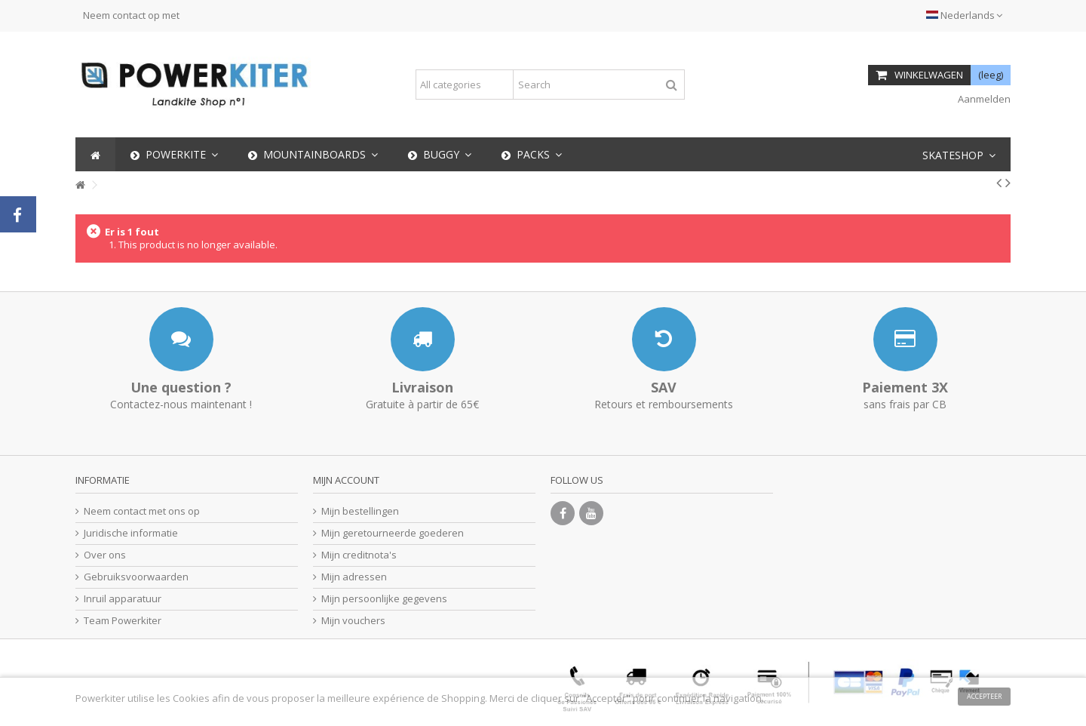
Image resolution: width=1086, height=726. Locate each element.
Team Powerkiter (122, 620)
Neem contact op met (131, 15)
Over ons (105, 555)
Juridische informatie (131, 533)
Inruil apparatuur (122, 598)
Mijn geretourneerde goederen (392, 533)
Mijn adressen (354, 577)
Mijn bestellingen (360, 511)
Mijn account (346, 480)
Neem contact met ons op (142, 511)
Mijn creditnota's (359, 555)
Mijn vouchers (353, 620)
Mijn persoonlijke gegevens (384, 598)
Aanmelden (983, 99)
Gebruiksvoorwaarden (136, 577)
